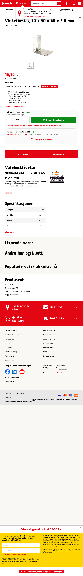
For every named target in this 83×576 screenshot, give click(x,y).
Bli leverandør (48, 501)
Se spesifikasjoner (20, 107)
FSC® (45, 496)
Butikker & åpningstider (14, 479)
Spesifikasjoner (58, 154)
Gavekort (8, 492)
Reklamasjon (10, 501)
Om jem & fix (48, 488)
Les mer (8, 107)
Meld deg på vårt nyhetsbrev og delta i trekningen (41, 572)
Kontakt (8, 488)
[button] (39, 293)
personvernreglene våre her (56, 546)
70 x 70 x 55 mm (32, 87)
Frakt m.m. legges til (11, 78)
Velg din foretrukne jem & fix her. (35, 17)
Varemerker (9, 505)
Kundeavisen (10, 484)
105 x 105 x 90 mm (13, 87)
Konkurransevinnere (51, 492)
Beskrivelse (23, 154)
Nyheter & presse (50, 479)
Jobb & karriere (49, 484)
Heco (7, 17)
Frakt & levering (11, 496)
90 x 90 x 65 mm (49, 87)
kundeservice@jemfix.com (57, 517)
